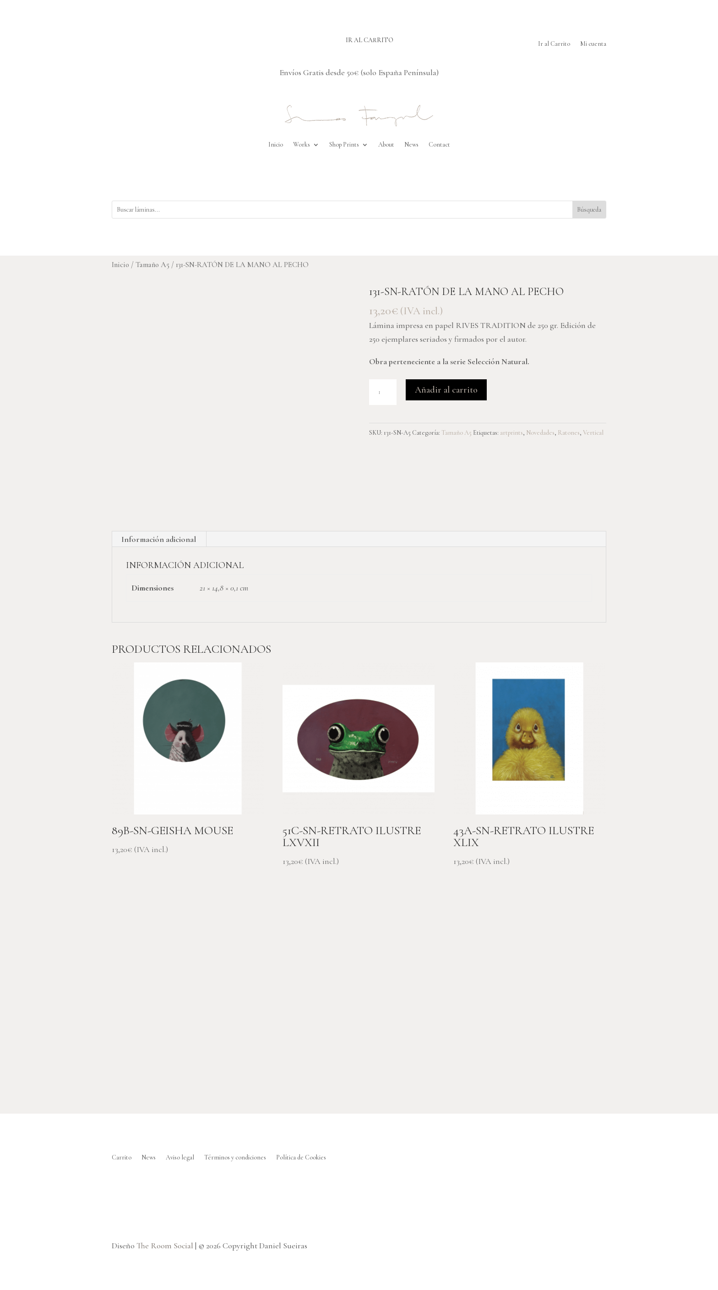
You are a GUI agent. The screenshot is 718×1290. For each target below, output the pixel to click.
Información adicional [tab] (158, 539)
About (386, 144)
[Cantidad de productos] (383, 392)
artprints (511, 433)
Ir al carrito (369, 40)
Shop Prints (344, 144)
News (411, 144)
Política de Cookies (301, 1157)
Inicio (275, 144)
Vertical (593, 433)
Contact (439, 144)
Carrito (121, 1157)
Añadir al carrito (446, 389)
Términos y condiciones (235, 1157)
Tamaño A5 (152, 264)
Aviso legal (180, 1157)
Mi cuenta (593, 44)
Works (301, 144)
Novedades (540, 433)
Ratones (569, 433)
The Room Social (164, 1246)
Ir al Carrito (554, 44)
